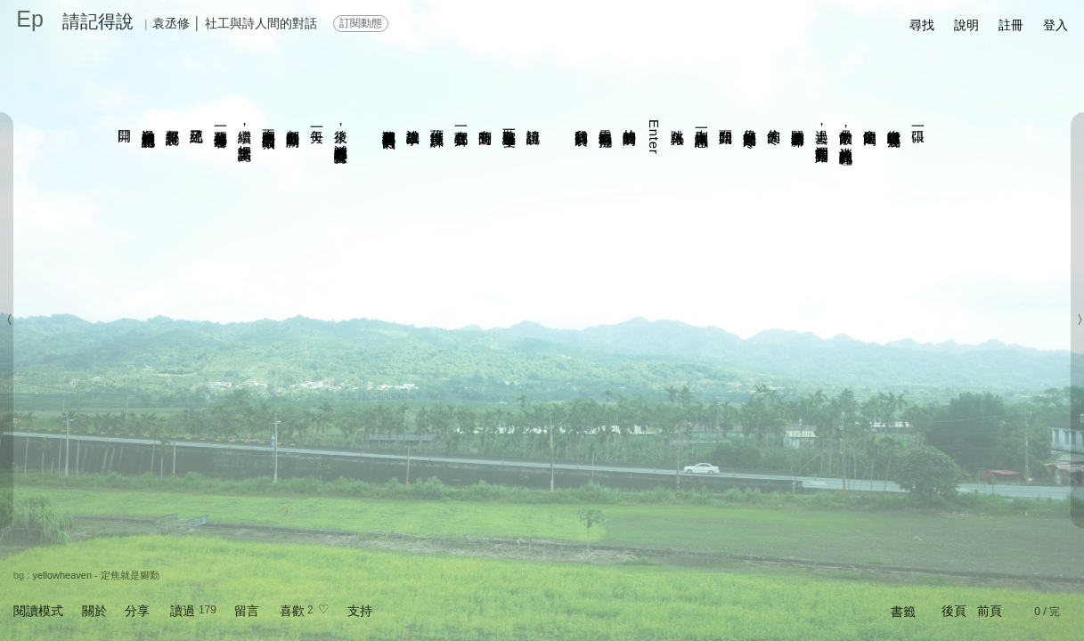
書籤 (903, 611)
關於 (94, 611)
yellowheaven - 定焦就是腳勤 (95, 575)
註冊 (1010, 25)
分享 (137, 611)
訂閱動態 (360, 23)
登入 (1055, 25)
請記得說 (98, 21)
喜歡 (292, 611)
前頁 (989, 611)
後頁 (953, 611)
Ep (30, 18)
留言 (246, 611)
